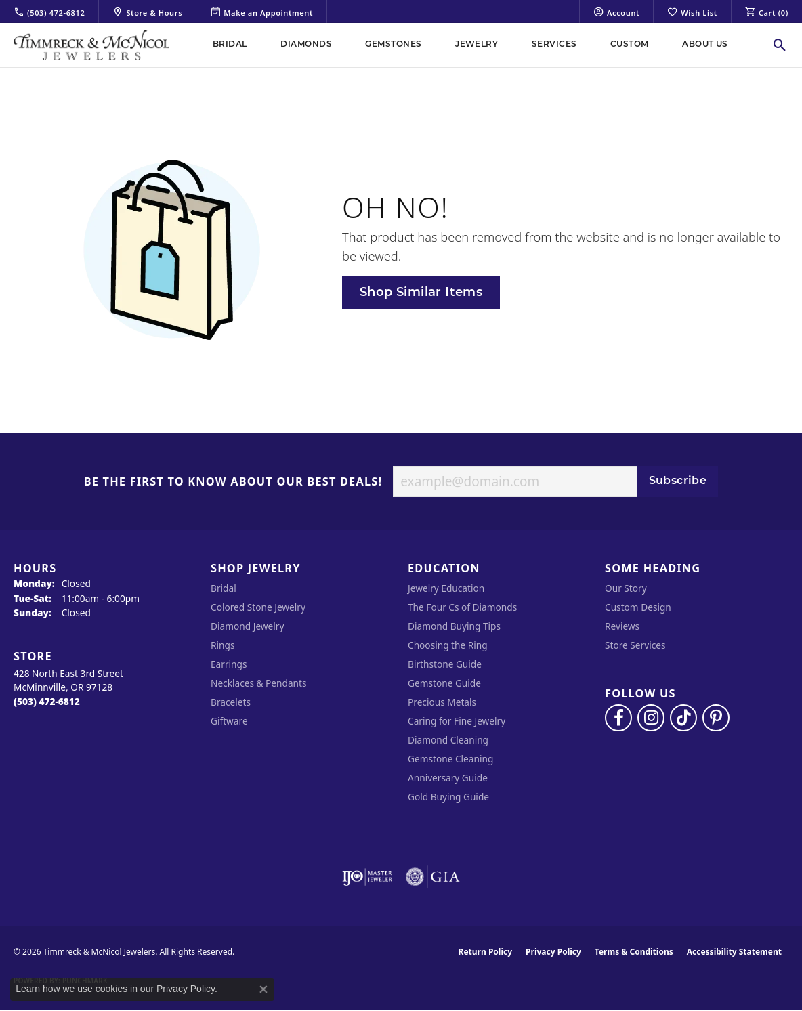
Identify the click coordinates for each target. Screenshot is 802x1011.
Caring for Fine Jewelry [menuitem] (456, 720)
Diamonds (306, 45)
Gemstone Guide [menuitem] (444, 682)
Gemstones (393, 45)
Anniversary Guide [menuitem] (448, 777)
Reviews (622, 626)
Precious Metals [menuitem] (442, 701)
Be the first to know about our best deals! (233, 482)
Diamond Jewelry (247, 626)
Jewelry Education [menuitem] (446, 588)
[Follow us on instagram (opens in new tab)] (650, 717)
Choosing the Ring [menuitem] (448, 645)
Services (554, 45)
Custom (629, 45)
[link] (49, 11)
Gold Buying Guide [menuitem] (448, 796)
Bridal (230, 45)
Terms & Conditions (634, 952)
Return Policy (486, 952)
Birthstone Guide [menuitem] (445, 664)
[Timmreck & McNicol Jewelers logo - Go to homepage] (91, 45)
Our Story (626, 588)
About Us (705, 45)
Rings (222, 645)
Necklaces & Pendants (259, 682)
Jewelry (476, 45)
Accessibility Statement (734, 952)
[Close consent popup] (263, 989)
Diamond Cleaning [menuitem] (448, 739)
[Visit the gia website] (433, 877)
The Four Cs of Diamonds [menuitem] (462, 607)
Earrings (229, 664)
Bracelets (231, 701)
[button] (616, 11)
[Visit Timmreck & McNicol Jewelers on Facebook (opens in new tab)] (618, 717)
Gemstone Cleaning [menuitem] (450, 758)
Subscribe (678, 481)
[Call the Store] (47, 701)
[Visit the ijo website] (367, 877)
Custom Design (638, 607)
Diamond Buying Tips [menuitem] (454, 626)
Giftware (229, 720)
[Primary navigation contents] (470, 45)
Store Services (635, 645)
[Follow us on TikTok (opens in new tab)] (683, 717)
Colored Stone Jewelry (258, 607)
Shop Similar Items (421, 292)
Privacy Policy (553, 952)
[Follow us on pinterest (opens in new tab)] (716, 717)
